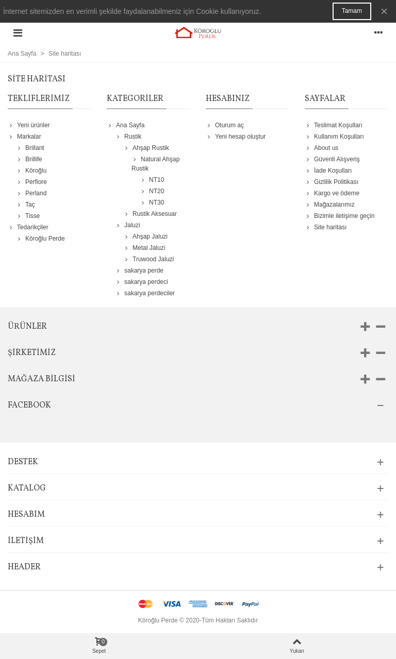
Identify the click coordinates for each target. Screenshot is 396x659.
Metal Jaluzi (144, 247)
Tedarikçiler (28, 227)
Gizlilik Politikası (331, 182)
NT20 (152, 191)
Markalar (24, 136)
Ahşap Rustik (146, 148)
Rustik (128, 136)
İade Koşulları (328, 170)
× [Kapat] (384, 11)
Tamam (352, 10)
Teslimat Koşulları (333, 125)
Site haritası (325, 227)
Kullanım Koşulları (334, 136)
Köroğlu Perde (40, 238)
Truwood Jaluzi (148, 259)
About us (321, 148)
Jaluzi (127, 225)
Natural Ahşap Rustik (155, 163)
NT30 (152, 202)
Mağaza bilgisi (41, 379)
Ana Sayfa (125, 125)
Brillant (30, 148)
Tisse (28, 216)
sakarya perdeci (141, 281)
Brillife (29, 159)
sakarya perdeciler (145, 293)
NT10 (152, 179)
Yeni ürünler (29, 125)
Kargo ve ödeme (332, 193)
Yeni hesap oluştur (236, 136)
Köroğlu (31, 170)
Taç (25, 204)
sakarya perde (139, 270)
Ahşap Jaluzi (145, 236)
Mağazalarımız (330, 204)
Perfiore (31, 182)
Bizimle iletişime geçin (339, 216)
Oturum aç (225, 125)
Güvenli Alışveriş (332, 159)
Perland (31, 193)
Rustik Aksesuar (150, 213)
